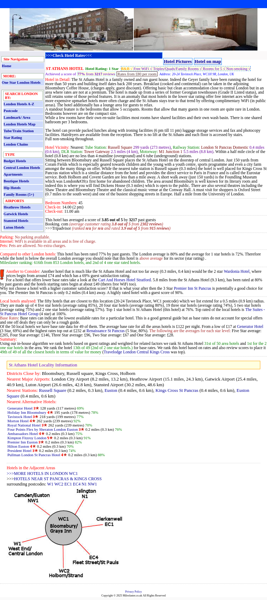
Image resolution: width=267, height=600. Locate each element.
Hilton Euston (18, 446)
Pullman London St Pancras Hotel (33, 455)
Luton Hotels (14, 227)
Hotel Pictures (178, 61)
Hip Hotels (12, 188)
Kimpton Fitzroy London (27, 438)
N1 (84, 484)
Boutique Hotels (16, 181)
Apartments (13, 174)
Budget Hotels (15, 161)
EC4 (77, 484)
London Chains (16, 144)
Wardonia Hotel (237, 271)
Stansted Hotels (16, 221)
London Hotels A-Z (19, 104)
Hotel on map (208, 61)
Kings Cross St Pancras (176, 390)
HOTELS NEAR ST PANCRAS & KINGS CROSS (58, 478)
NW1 (92, 484)
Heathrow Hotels (17, 207)
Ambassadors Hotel (23, 433)
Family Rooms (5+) (19, 194)
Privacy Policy (133, 591)
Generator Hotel (250, 326)
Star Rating (13, 138)
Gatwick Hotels (16, 214)
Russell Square (52, 390)
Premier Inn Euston (22, 442)
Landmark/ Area (17, 117)
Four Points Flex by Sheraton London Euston (42, 429)
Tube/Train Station (19, 131)
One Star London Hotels (21, 82)
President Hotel (19, 450)
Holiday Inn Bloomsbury (26, 412)
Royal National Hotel (24, 425)
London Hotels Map (19, 124)
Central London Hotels (22, 168)
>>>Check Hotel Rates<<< (69, 55)
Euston (111, 390)
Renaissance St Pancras (106, 331)
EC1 (68, 484)
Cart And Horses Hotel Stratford (124, 280)
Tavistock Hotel (19, 416)
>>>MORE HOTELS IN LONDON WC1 (42, 473)
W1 (50, 484)
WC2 (58, 484)
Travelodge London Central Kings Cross (137, 352)
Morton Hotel (18, 421)
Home (6, 66)
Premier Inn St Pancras (192, 288)
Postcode (11, 111)
